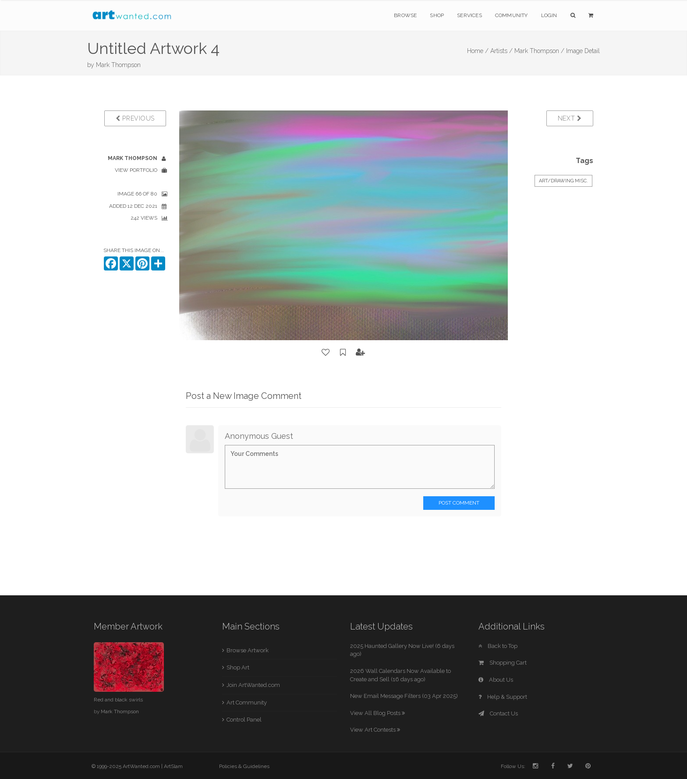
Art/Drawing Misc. (563, 181)
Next (570, 118)
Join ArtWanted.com (253, 685)
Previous (135, 118)
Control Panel (244, 719)
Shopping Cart (502, 662)
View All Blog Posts (377, 713)
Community (511, 15)
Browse (405, 15)
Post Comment (459, 503)
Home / (478, 50)
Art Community (247, 702)
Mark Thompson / (539, 50)
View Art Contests (375, 729)
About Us (495, 679)
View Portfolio (136, 170)
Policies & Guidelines (244, 766)
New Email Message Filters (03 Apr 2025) (404, 696)
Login (549, 15)
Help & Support (502, 697)
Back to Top (497, 646)
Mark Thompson (118, 64)
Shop (437, 15)
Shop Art (238, 667)
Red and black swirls (118, 700)
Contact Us (498, 713)
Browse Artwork (248, 650)
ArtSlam (173, 766)
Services (469, 15)
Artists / (501, 50)
